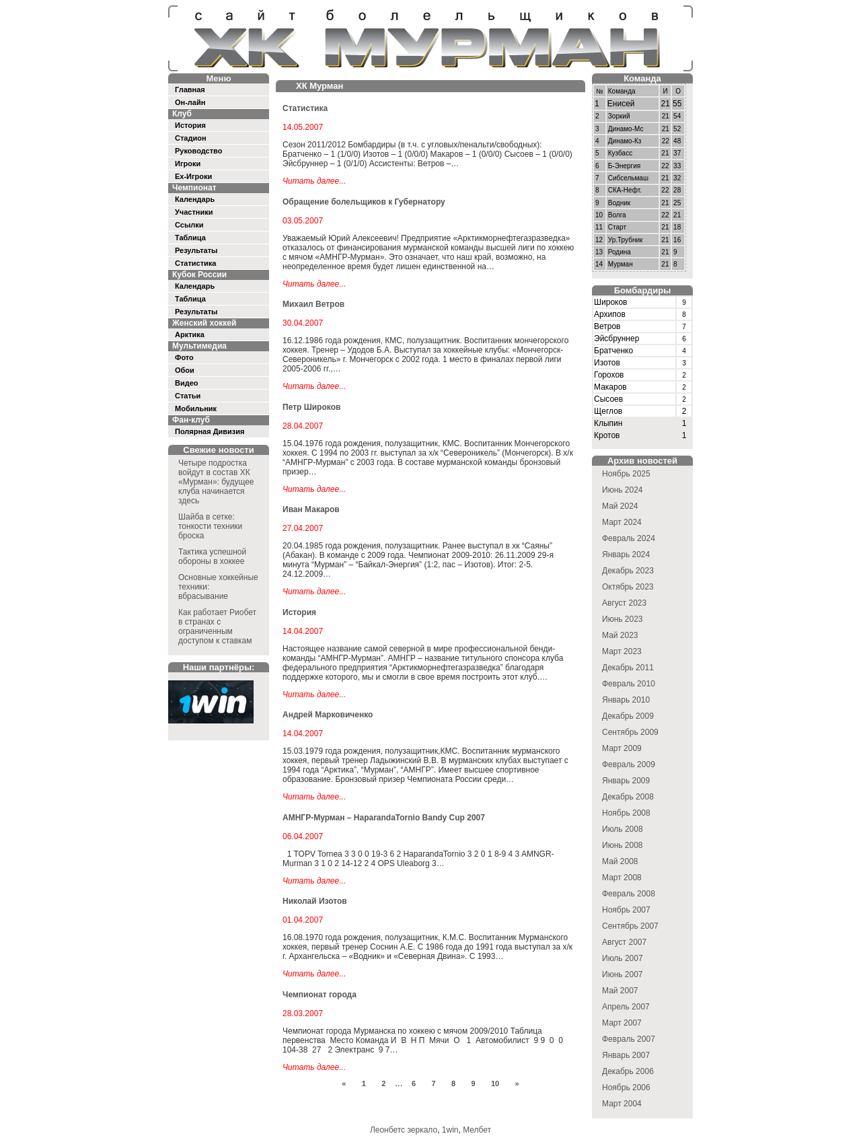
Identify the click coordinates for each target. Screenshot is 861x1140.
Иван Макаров (311, 509)
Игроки (187, 163)
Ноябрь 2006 (626, 1087)
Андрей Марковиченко (328, 714)
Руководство (198, 151)
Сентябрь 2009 (630, 732)
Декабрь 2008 (628, 796)
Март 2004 (622, 1103)
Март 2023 (622, 651)
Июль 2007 (622, 958)
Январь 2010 (626, 700)
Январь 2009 (626, 780)
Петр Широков (311, 407)
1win (450, 1130)
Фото (184, 357)
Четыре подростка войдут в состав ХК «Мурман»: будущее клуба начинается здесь (216, 481)
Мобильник (196, 408)
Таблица (190, 238)
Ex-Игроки (193, 176)
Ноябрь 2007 (626, 910)
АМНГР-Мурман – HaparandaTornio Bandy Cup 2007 (384, 817)
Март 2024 (622, 522)
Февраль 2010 (628, 683)
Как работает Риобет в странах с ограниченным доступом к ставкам (217, 626)
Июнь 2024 (622, 490)
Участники (194, 212)
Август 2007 (624, 942)
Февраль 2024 (628, 538)
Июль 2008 (622, 829)
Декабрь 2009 (628, 716)
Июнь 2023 (622, 619)
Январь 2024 (626, 554)
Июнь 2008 (622, 845)
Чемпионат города (320, 994)
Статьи (187, 396)
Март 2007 (622, 1023)
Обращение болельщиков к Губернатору (364, 202)
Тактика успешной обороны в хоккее (212, 556)
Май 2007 (620, 990)
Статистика (196, 263)
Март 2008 (622, 877)
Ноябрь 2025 (626, 473)
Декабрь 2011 (628, 667)
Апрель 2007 (626, 1006)
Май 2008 (620, 861)
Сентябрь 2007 (630, 926)
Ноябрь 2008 (626, 813)
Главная (190, 89)
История (190, 125)
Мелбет (477, 1130)
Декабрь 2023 (628, 570)
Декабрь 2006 (628, 1071)
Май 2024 (620, 506)
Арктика (189, 334)
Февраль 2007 (628, 1039)
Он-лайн (190, 102)
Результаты (196, 250)
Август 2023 (624, 603)
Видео (186, 383)
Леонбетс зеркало (403, 1130)
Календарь (195, 199)
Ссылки (189, 225)
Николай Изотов (315, 901)
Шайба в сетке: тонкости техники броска (210, 526)
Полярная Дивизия (210, 431)
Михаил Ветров (313, 304)
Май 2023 (620, 635)
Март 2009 (622, 748)
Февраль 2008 (628, 893)
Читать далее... (314, 181)
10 (495, 1083)
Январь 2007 (626, 1055)
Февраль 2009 (628, 764)
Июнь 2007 (622, 974)
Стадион (191, 138)
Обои (184, 370)
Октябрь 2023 (628, 587)
